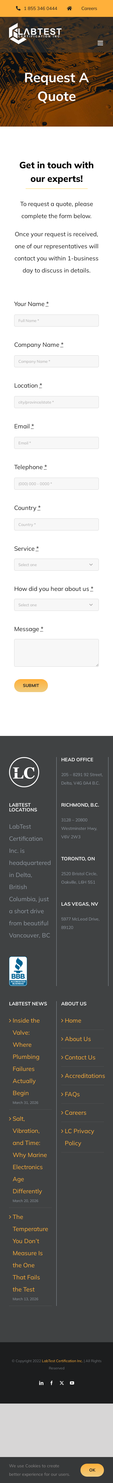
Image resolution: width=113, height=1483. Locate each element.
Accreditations (83, 1075)
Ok (92, 1470)
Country (27, 507)
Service (26, 548)
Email (24, 426)
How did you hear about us (53, 588)
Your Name (31, 304)
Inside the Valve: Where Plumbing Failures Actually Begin (26, 1057)
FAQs (72, 1094)
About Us (78, 1039)
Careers (75, 1112)
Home (73, 1020)
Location (28, 385)
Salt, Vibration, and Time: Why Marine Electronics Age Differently (30, 1155)
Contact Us (80, 1057)
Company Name (39, 344)
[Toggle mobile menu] (101, 43)
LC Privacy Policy (79, 1137)
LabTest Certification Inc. (62, 1361)
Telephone (30, 467)
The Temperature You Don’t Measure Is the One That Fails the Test (30, 1253)
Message (28, 629)
